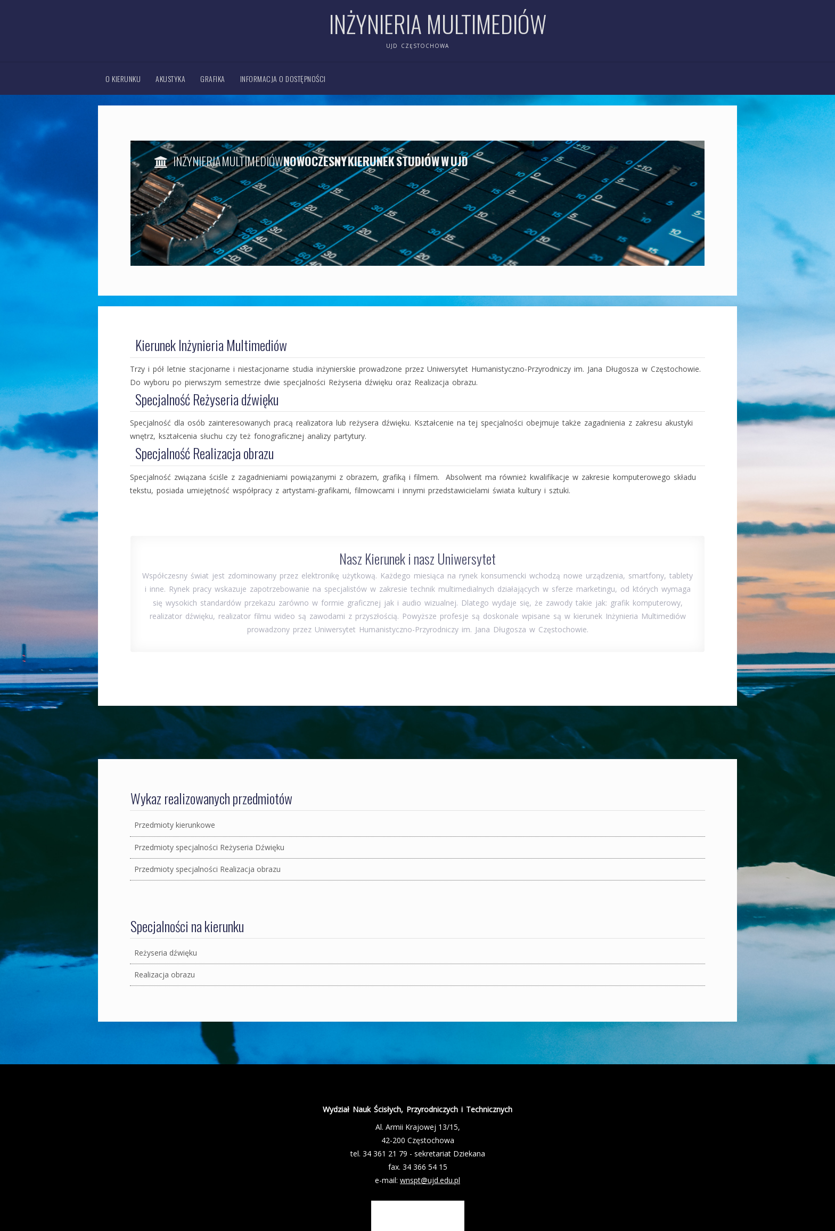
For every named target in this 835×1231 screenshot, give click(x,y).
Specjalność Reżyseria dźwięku (207, 399)
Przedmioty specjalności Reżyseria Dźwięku (209, 847)
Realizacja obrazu (164, 974)
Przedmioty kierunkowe (174, 825)
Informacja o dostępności (283, 78)
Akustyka (170, 78)
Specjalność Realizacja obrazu (204, 453)
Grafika (212, 78)
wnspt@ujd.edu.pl (430, 1180)
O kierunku (123, 78)
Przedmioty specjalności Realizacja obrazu (207, 869)
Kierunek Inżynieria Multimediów (211, 345)
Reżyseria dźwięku (165, 953)
